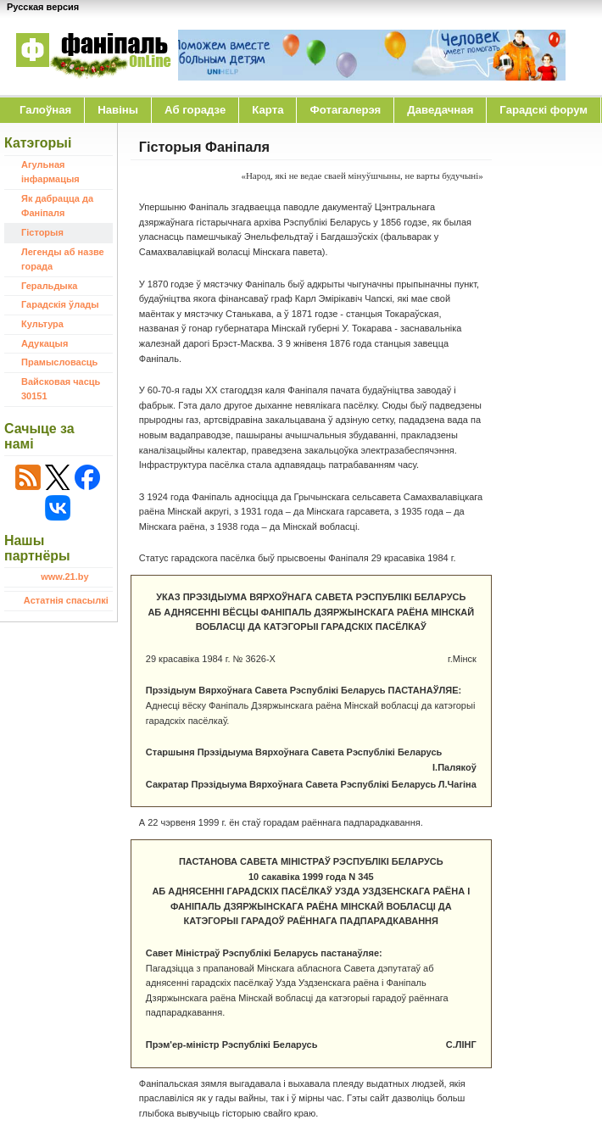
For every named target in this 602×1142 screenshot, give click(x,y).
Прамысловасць (59, 362)
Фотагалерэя (345, 109)
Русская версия (43, 7)
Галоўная (45, 109)
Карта (267, 109)
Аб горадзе (195, 109)
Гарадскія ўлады (60, 304)
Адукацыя (44, 343)
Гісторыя (42, 232)
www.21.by (64, 576)
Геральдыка (49, 286)
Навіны (118, 109)
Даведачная (440, 109)
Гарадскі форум (543, 109)
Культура (42, 324)
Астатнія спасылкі (66, 600)
